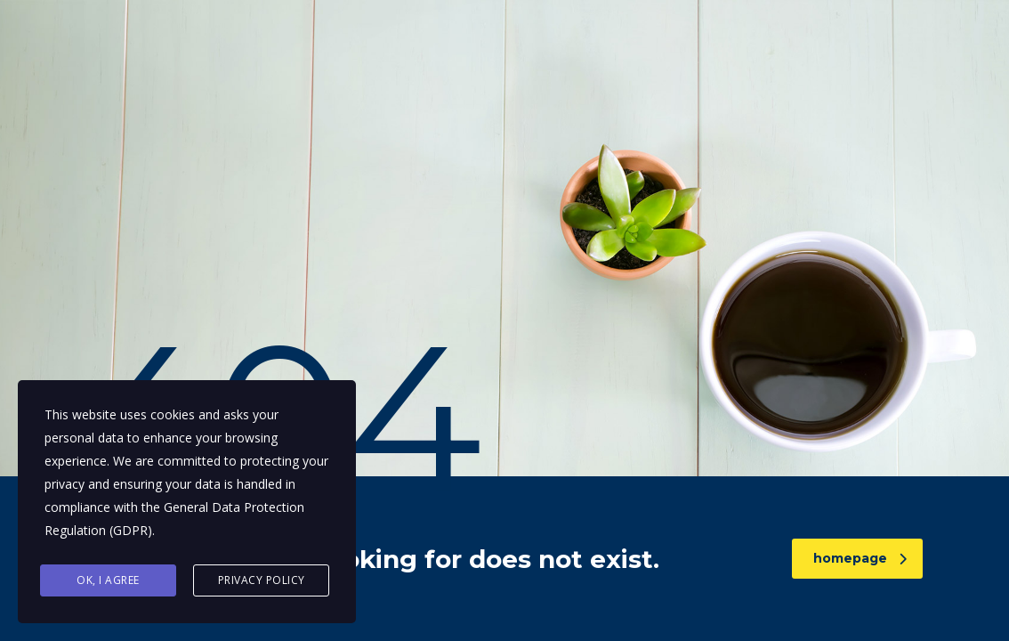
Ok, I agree (108, 580)
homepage (860, 558)
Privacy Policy (261, 580)
